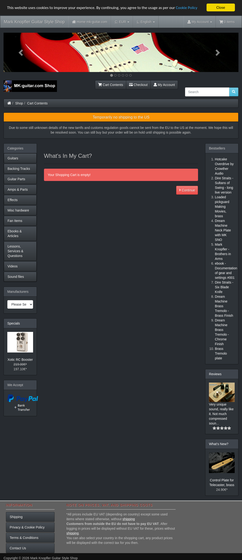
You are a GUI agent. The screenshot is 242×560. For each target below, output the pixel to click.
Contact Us (18, 548)
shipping (128, 519)
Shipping (16, 517)
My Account (164, 85)
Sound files (16, 277)
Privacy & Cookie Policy (27, 527)
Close (220, 7)
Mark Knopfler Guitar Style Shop (34, 21)
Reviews (215, 374)
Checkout (138, 85)
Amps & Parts (18, 189)
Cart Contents (110, 85)
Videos (13, 266)
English (146, 22)
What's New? (218, 444)
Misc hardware (18, 210)
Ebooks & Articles (15, 233)
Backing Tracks (19, 169)
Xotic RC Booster (20, 359)
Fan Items (15, 221)
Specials (13, 323)
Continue (187, 190)
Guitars (13, 158)
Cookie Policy (186, 7)
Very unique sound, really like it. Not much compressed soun (221, 413)
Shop (19, 103)
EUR (122, 22)
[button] (21, 52)
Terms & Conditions (24, 538)
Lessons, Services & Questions (15, 251)
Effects (13, 200)
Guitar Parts (16, 179)
